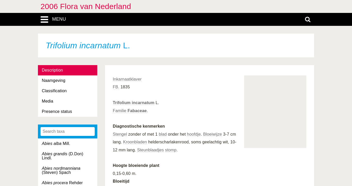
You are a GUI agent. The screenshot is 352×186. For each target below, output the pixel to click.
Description (52, 70)
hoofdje (194, 134)
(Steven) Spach (61, 170)
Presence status (57, 111)
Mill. (56, 143)
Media (47, 101)
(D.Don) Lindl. (62, 156)
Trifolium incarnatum (133, 102)
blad (163, 134)
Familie (130, 111)
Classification (54, 91)
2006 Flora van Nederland (86, 6)
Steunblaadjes (150, 150)
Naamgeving (53, 80)
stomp (171, 150)
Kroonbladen (135, 142)
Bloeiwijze (212, 134)
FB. (116, 87)
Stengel (120, 134)
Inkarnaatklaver (127, 79)
